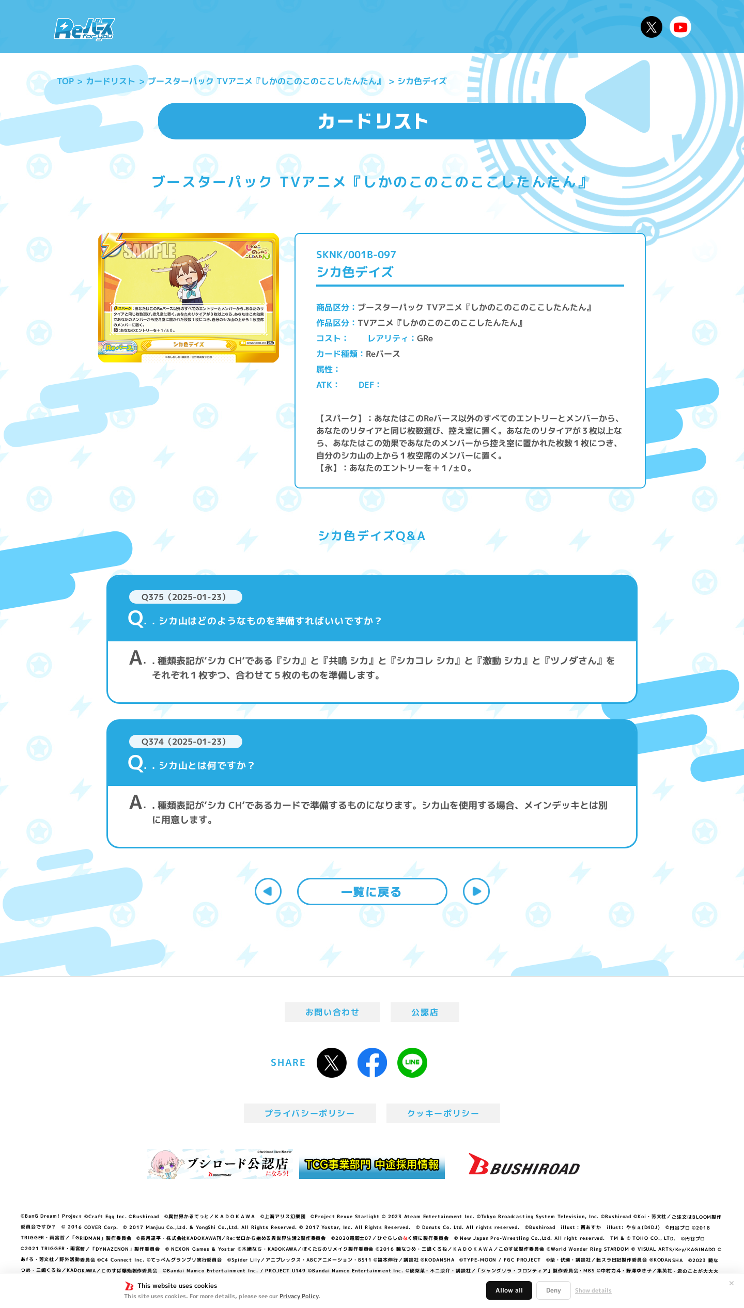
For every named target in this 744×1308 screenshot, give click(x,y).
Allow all (509, 1290)
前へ (268, 891)
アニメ (282, 26)
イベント (330, 26)
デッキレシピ (599, 26)
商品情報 (382, 26)
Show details (593, 1290)
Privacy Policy (299, 1296)
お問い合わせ (332, 1012)
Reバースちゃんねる (680, 27)
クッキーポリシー (443, 1113)
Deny (553, 1290)
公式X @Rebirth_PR (651, 27)
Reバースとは (220, 26)
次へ (476, 891)
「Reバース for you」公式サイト (84, 29)
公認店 (425, 1012)
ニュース (154, 26)
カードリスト (446, 26)
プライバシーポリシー (310, 1113)
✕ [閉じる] (732, 1283)
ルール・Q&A (523, 26)
